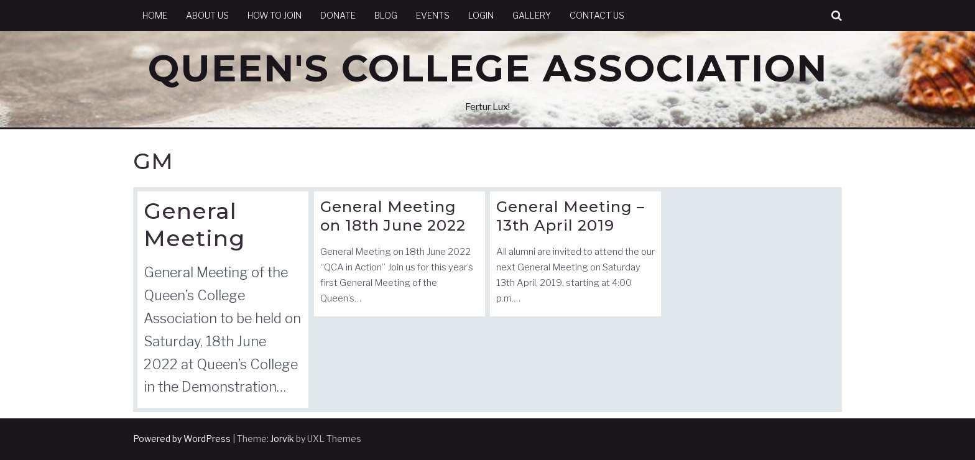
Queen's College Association (488, 68)
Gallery (531, 15)
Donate (338, 15)
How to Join (274, 15)
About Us (207, 15)
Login (481, 15)
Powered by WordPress (182, 438)
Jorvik (282, 438)
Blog (385, 15)
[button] (836, 16)
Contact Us (597, 15)
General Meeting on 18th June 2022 (393, 216)
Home (154, 15)
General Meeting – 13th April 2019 (570, 216)
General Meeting (194, 224)
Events (433, 15)
